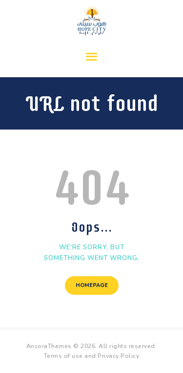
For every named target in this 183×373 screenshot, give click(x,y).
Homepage (92, 285)
